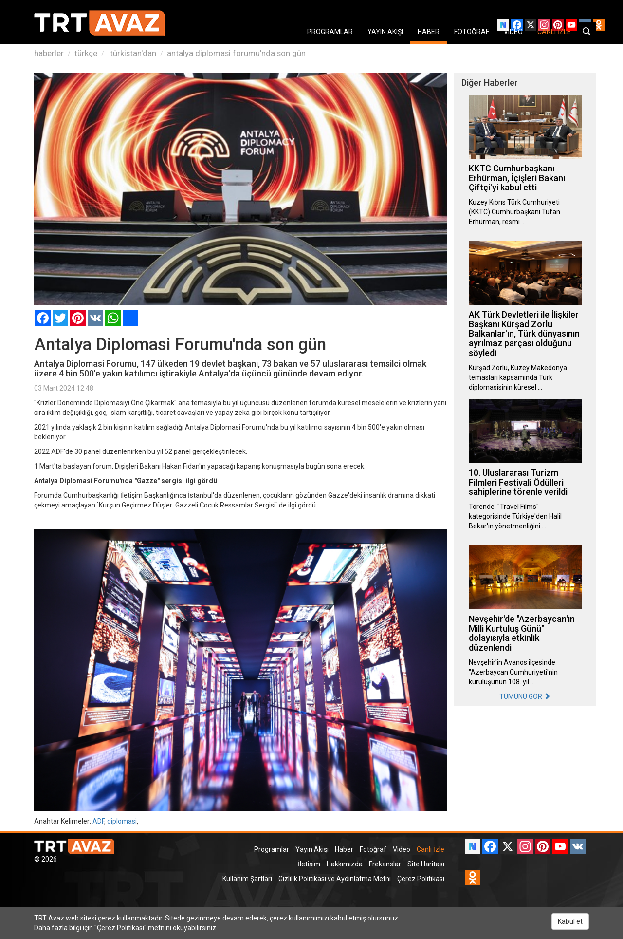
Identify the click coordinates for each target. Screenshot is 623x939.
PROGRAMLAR (330, 32)
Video (401, 849)
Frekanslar (385, 864)
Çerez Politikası (420, 879)
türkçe (85, 53)
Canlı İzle (430, 849)
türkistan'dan (132, 53)
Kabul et (570, 921)
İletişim (309, 864)
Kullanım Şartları (247, 879)
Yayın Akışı (312, 849)
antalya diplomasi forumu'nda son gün (236, 53)
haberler (49, 53)
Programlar (271, 849)
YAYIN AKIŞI (385, 32)
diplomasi (122, 821)
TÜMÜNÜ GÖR (524, 696)
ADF (98, 821)
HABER (429, 32)
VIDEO (513, 32)
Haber (344, 849)
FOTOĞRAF (471, 32)
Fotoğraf (373, 849)
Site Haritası (425, 864)
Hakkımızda (345, 864)
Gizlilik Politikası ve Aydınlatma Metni (334, 879)
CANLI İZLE (554, 32)
